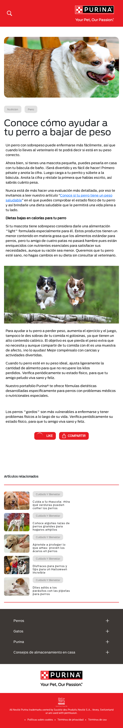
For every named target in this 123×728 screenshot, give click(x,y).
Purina (19, 642)
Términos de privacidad (70, 719)
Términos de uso (97, 719)
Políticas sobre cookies (40, 719)
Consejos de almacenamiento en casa (44, 652)
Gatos (18, 631)
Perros (19, 621)
